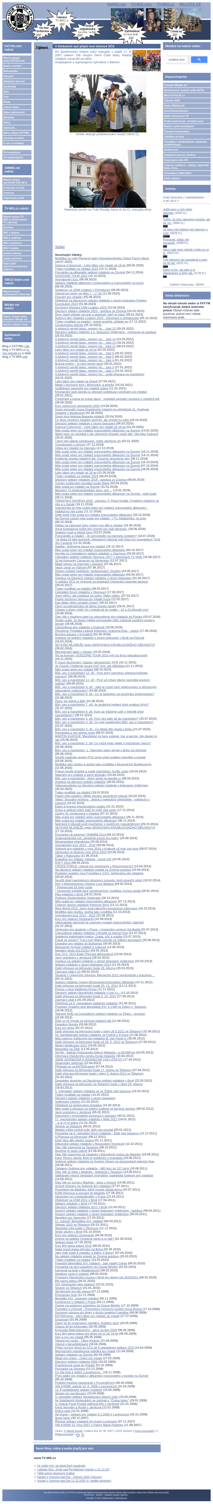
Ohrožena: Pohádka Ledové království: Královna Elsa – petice (97, 631)
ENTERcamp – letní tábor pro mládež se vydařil (87, 1316)
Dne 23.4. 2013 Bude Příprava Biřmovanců (84, 954)
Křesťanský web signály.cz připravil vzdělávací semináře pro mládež (101, 392)
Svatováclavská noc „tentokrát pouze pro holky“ (87, 838)
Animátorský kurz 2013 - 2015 (75, 915)
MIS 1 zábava (11, 232)
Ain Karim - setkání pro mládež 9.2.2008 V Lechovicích (92, 1414)
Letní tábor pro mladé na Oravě (76, 381)
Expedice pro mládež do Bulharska (78, 943)
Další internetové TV (176, 116)
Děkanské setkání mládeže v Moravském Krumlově (89, 1144)
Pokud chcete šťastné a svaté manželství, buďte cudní (91, 771)
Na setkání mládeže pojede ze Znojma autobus (87, 1256)
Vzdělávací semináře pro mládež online (81, 388)
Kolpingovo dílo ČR (176, 160)
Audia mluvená (12, 258)
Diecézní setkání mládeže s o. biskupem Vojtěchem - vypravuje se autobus (105, 332)
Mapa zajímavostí (13, 112)
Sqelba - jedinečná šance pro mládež (80, 546)
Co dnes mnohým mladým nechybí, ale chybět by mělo (92, 420)
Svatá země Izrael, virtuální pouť (184, 121)
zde (26, 346)
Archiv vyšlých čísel (15, 324)
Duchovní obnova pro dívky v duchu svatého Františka (91, 1312)
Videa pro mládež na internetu (75, 448)
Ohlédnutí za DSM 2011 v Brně (76, 1200)
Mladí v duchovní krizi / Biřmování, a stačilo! (84, 385)
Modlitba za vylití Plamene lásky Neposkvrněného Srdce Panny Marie (102, 258)
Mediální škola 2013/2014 (72, 950)
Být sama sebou (66, 1281)
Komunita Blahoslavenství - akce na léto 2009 (86, 1330)
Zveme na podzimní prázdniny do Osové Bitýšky (87, 1305)
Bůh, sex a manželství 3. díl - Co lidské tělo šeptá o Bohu (94, 729)
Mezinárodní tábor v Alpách (73, 652)
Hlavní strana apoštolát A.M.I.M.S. (15, 181)
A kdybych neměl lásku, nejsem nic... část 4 (84, 360)
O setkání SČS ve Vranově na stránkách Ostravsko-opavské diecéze (101, 581)
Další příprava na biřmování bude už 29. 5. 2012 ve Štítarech (96, 1042)
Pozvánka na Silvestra (70, 1368)
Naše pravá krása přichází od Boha (79, 1249)
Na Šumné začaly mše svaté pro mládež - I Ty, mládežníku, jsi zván (100, 518)
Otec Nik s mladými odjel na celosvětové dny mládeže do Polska (98, 616)
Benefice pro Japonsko (70, 1217)
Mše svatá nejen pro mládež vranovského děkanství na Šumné (97, 430)
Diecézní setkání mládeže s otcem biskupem (85, 423)
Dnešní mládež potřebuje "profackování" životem (88, 571)
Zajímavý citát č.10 (67, 971)
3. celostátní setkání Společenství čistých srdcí (86, 1397)
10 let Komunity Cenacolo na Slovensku (82, 560)
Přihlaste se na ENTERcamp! (75, 1066)
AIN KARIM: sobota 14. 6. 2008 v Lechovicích (86, 1386)
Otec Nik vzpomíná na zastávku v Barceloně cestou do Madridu (98, 1154)
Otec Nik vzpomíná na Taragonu (77, 1147)
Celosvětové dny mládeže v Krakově (80, 627)
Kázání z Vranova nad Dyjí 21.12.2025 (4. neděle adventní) (74, 1480)
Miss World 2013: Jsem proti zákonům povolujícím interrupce (96, 908)
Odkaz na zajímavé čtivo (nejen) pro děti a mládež (89, 525)
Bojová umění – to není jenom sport (79, 363)
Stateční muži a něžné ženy (74, 532)
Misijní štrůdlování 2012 (71, 1045)
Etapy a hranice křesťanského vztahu (80, 806)
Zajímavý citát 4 (65, 999)
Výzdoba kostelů (13, 138)
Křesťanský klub (66, 1295)
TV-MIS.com (141, 4)
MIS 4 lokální (11, 248)
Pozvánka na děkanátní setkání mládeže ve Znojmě (90, 272)
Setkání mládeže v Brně (71, 1203)
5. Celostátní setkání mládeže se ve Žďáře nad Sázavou (93, 1091)
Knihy (7, 122)
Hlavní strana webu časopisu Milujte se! (15, 318)
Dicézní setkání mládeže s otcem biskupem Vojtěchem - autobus (98, 1210)
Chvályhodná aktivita (69, 325)
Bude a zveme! (12, 65)
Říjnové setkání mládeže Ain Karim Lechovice (86, 1421)
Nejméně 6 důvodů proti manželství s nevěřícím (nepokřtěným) (97, 824)
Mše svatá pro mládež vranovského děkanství (86, 820)
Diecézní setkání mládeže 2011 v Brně (81, 1207)
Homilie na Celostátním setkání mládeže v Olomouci (90, 553)
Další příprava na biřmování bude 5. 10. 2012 (85, 996)
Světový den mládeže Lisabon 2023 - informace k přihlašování (97, 318)
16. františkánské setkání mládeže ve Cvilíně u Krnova (91, 1035)
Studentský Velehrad (69, 1063)
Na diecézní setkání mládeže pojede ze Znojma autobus (93, 869)
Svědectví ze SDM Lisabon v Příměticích (82, 290)
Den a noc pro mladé (69, 1337)
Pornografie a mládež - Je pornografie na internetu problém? (96, 536)
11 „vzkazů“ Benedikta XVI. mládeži (79, 1221)
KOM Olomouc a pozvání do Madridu (80, 1193)
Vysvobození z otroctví (70, 444)
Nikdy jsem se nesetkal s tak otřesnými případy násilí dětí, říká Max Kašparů (106, 434)
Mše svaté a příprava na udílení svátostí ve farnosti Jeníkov (95, 1108)
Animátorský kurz (66, 279)
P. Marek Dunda (73, 1431)
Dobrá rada (62, 1411)
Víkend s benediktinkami (71, 1344)
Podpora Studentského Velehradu (78, 898)
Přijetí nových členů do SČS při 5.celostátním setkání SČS (95, 1347)
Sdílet (60, 247)
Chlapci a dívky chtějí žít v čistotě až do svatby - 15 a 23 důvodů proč (101, 609)
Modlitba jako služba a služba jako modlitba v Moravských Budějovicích (103, 764)
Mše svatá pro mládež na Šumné (77, 486)
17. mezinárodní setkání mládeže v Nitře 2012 (86, 1119)
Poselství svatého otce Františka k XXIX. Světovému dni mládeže (99, 873)
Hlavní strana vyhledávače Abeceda (16, 293)
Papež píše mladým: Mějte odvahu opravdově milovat (91, 796)
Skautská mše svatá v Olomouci (76, 1228)
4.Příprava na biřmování (71, 1137)
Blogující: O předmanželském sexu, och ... (83, 490)
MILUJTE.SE (190, 4)
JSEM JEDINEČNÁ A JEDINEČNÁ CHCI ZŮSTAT (89, 1059)
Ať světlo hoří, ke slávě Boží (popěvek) (61, 1465)
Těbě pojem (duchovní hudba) (56, 1473)
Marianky (9, 117)
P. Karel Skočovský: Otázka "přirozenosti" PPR (86, 662)
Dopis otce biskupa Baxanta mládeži (79, 416)
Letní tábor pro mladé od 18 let (76, 349)
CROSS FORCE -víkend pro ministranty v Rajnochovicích (94, 866)
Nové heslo (62, 1418)
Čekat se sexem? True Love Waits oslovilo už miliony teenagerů (98, 940)
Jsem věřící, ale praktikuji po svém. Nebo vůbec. (87, 595)
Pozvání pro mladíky (69, 297)
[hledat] (177, 60)
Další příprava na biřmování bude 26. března (85, 968)
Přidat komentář (64, 1434)
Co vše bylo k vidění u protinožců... (78, 1372)
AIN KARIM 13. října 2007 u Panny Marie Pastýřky (89, 1425)
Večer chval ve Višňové (71, 567)
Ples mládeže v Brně (69, 894)
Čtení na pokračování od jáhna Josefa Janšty (85, 606)
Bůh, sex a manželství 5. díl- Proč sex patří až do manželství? (97, 718)
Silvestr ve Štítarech (68, 1126)
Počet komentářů (144, 1431)
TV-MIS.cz (165, 4)
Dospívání (62, 1319)
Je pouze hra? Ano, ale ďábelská (90, 666)
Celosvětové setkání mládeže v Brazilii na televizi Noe (91, 933)
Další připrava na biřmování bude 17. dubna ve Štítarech (93, 1070)
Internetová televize (176, 110)
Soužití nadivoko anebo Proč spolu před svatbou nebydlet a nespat (100, 757)
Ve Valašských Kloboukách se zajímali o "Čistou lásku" (92, 1400)
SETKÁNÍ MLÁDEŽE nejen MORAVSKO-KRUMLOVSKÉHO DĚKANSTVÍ (105, 645)
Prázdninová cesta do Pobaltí (75, 1365)
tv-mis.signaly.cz (16, 351)
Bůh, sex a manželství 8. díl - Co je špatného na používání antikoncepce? (104, 694)
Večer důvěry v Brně (68, 1231)
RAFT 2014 (63, 862)
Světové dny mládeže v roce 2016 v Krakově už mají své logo (96, 848)
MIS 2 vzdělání (12, 237)
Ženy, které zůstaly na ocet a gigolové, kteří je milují (90, 314)
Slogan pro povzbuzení (70, 1393)
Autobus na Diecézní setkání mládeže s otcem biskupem (93, 578)
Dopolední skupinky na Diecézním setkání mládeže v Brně (94, 1080)
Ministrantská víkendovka (72, 841)
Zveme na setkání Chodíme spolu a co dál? (84, 1238)
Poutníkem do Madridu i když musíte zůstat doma (88, 1189)
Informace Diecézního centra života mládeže (85, 1056)
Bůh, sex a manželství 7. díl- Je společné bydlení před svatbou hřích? (102, 704)
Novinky (8, 227)
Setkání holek (64, 1242)
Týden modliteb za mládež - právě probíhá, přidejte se (91, 321)
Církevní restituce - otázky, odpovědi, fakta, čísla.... (186, 166)
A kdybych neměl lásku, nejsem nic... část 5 (84, 356)
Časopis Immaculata (176, 131)
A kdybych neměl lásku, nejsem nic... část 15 (85, 328)
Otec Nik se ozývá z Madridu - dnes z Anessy (85, 1182)
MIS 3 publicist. (12, 243)
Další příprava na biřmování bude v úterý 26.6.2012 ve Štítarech (98, 1031)
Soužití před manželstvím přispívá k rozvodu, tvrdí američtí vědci (98, 880)
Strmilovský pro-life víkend (73, 1291)
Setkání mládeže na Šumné (74, 1354)
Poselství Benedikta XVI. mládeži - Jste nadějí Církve (91, 1263)
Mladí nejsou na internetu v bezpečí (79, 564)
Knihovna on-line (13, 187)
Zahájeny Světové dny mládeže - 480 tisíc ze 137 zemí (92, 1168)
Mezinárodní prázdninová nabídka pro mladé (85, 1351)
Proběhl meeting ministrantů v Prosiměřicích (85, 1383)
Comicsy (8, 192)
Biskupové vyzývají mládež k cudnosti (80, 947)
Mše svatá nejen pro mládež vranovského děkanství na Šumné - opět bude (105, 493)
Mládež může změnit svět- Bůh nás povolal (84, 1130)
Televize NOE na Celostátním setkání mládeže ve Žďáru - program (100, 1014)
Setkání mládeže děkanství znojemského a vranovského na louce (99, 283)
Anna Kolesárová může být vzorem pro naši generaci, (91, 529)
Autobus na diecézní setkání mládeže (80, 782)
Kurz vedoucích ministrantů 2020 (77, 406)
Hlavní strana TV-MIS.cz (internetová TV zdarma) (15, 219)
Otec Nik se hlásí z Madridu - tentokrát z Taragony (89, 1172)
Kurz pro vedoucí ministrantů (74, 919)
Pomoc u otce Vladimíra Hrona (76, 989)
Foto (6, 96)
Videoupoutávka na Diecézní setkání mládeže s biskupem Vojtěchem (101, 785)
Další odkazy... (173, 178)
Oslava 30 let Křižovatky (71, 1326)
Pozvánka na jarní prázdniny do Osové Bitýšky (86, 1267)
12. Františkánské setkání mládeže (78, 1390)
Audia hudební (12, 253)
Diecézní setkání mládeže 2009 (76, 1361)
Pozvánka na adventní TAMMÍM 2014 (81, 834)
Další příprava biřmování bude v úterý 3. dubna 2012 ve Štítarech (99, 1073)
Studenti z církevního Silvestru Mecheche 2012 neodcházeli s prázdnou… (105, 975)
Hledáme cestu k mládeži (72, 1274)
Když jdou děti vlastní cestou (74, 1140)
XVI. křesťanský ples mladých (75, 1284)
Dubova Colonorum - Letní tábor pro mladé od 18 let (90, 265)
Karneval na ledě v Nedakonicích (77, 1270)
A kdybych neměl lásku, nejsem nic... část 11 (85, 346)
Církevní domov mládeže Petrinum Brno (82, 905)
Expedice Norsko (66, 1024)
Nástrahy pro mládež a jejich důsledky (80, 775)
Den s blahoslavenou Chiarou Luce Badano (85, 884)
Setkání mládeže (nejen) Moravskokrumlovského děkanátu (94, 982)
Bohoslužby (10, 71)
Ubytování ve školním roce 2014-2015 (80, 852)
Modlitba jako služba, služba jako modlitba (83, 912)
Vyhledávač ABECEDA (177, 173)
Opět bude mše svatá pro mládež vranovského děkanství (93, 515)
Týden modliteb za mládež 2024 (76, 269)
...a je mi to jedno (66, 1122)
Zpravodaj (9, 86)
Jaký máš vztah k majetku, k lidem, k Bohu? (84, 1253)
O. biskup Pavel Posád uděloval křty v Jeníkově (87, 1404)
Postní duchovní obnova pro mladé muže (82, 599)
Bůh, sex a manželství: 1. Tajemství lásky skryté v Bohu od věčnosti (100, 750)
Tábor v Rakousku (67, 855)
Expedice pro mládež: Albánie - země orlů (83, 859)
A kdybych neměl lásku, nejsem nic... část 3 (84, 367)
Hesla (6, 102)
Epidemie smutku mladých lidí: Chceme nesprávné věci (92, 458)
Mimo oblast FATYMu (16, 132)
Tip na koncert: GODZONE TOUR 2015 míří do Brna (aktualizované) (101, 655)
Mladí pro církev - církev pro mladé (78, 1358)
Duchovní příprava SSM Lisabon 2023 (81, 307)
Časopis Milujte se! (175, 85)
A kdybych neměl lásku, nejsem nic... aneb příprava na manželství (99, 374)
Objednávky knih (13, 198)
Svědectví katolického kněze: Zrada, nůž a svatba (88, 936)
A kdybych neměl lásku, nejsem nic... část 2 (84, 370)
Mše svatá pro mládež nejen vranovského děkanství (90, 817)
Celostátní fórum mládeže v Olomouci (80, 592)
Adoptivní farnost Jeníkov (180, 154)
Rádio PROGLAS (174, 105)
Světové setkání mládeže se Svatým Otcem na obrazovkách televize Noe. (105, 1161)
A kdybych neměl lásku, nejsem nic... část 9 (84, 353)
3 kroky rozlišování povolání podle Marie (82, 483)
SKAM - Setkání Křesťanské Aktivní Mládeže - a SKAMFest (95, 1052)
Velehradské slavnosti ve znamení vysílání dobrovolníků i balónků (99, 922)
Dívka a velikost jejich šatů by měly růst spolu (85, 810)
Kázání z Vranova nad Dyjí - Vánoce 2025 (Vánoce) (69, 1477)
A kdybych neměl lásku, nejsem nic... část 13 (85, 342)
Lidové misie (11, 107)
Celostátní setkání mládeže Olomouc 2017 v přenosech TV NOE (98, 557)
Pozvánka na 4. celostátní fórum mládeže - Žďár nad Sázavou (97, 1133)
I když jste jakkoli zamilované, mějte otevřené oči (88, 441)
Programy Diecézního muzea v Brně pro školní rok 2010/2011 (97, 1277)
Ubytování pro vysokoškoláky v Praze (80, 1196)
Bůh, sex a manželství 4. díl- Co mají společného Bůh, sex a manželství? (104, 722)
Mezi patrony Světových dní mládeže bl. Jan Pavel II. (91, 1038)
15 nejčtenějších (13, 157)
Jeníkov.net (171, 149)
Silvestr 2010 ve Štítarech (72, 1224)
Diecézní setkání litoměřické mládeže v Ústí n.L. (87, 992)
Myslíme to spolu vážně (71, 1151)
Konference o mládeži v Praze (75, 1302)
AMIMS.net (116, 4)
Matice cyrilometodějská (179, 126)
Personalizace (11, 152)
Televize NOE (172, 100)
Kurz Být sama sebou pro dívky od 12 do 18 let (86, 1333)
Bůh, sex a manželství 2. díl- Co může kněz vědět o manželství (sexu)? (103, 743)
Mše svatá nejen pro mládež (74, 669)
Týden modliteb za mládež (73, 588)
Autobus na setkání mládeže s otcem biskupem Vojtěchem (94, 961)
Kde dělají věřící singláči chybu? (77, 602)
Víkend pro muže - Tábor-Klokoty (77, 1340)
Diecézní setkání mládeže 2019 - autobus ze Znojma (90, 479)
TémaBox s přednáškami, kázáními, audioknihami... (185, 143)
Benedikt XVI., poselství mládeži (77, 1298)
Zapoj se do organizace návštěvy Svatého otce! (87, 1323)
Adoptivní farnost (14, 81)
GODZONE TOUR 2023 (71, 276)
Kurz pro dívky (64, 1028)
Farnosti (8, 76)
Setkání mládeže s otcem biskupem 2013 (83, 964)
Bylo (6, 91)
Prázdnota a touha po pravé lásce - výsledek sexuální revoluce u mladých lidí (107, 399)
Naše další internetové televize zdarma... (15, 266)
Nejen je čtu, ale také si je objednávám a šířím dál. (179, 271)
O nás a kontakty (13, 143)
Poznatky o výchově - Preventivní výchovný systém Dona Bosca (98, 1309)
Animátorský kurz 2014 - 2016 (75, 845)
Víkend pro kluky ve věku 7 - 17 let (78, 293)
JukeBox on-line (174, 136)
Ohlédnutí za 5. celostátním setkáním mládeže (86, 1003)
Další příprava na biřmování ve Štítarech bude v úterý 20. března (99, 1084)
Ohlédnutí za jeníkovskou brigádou (78, 1105)
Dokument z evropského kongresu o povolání (85, 1115)
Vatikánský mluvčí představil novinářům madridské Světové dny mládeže (104, 1175)
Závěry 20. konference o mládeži (77, 813)
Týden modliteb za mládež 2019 (76, 476)
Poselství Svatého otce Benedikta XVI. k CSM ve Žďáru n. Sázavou (100, 1007)
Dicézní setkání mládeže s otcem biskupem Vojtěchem (92, 1214)
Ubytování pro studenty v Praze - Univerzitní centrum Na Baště (98, 929)
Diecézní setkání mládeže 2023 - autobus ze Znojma (90, 311)
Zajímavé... (9, 127)
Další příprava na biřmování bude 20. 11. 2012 (86, 985)
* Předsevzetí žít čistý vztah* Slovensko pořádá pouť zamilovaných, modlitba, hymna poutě (98, 889)
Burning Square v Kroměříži (74, 634)
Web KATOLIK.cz (174, 95)
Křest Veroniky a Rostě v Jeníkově (78, 1407)
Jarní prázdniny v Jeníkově (73, 957)
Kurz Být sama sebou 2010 (73, 1245)
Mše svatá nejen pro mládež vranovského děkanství (90, 550)
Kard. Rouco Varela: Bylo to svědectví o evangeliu (89, 1158)
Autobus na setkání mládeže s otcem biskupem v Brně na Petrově (99, 638)
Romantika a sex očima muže (75, 732)
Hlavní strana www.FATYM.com (13, 59)
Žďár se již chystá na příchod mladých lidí (83, 1021)
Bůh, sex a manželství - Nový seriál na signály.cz (88, 778)
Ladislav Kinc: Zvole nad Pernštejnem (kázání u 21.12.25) (73, 1469)
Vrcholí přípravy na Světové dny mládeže (83, 1186)
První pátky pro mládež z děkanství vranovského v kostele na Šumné (101, 1375)
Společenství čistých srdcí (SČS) (184, 90)
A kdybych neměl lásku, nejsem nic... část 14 (85, 339)
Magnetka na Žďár (67, 1049)
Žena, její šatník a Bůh (70, 701)
